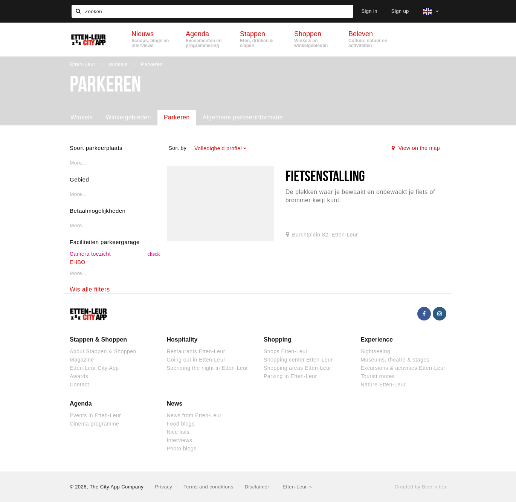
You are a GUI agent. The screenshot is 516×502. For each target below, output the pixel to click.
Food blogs (181, 424)
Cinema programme (94, 424)
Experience (377, 339)
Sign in (369, 11)
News (175, 403)
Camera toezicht (90, 254)
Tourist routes (378, 376)
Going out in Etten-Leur (196, 360)
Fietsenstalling (325, 176)
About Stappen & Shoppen (103, 351)
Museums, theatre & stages (395, 360)
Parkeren (177, 117)
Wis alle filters (90, 289)
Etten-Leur (296, 487)
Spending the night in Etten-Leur (207, 368)
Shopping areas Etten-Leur (297, 368)
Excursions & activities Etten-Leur (403, 368)
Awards (79, 376)
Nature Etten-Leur (383, 384)
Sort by (177, 148)
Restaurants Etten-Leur (196, 351)
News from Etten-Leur (194, 415)
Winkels (81, 117)
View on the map (416, 148)
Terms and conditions (208, 487)
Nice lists (178, 432)
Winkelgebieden (128, 117)
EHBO (77, 262)
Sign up (400, 11)
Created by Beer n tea (420, 487)
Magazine (82, 360)
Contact (79, 384)
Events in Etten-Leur (95, 415)
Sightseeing (375, 351)
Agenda (81, 403)
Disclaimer (257, 487)
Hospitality (182, 339)
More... (78, 163)
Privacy (163, 487)
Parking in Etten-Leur (290, 376)
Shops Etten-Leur (286, 351)
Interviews (179, 440)
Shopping (278, 339)
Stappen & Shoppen (98, 339)
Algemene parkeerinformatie (243, 117)
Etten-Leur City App (94, 368)
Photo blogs (182, 449)
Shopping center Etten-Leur (298, 360)
